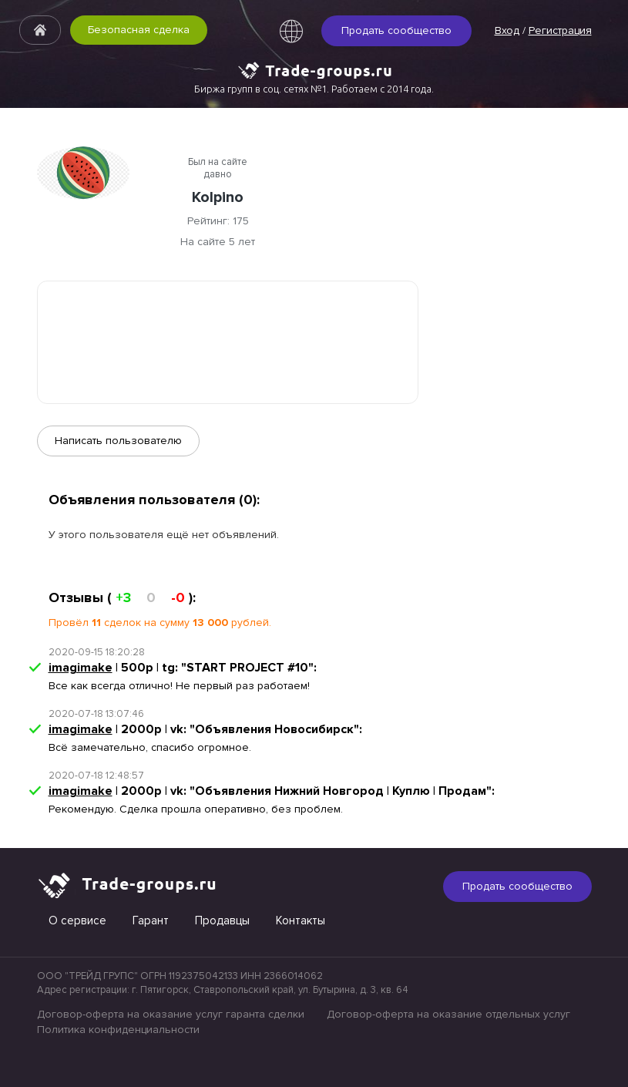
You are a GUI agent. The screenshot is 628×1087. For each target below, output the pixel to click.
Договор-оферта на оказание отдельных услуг (448, 1014)
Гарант (151, 920)
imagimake (81, 667)
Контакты (300, 920)
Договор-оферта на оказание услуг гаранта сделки (170, 1014)
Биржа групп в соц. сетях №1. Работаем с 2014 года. (314, 88)
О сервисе (77, 920)
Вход (507, 30)
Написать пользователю (118, 440)
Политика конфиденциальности (118, 1029)
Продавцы (222, 920)
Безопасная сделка (139, 29)
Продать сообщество (396, 30)
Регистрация (560, 30)
